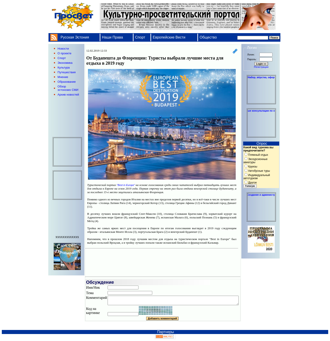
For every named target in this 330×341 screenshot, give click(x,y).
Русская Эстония (75, 37)
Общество (208, 37)
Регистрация (261, 67)
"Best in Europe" (126, 185)
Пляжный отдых (258, 154)
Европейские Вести (169, 37)
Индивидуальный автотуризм (256, 177)
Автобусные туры (259, 170)
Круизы (252, 166)
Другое (252, 182)
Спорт (140, 37)
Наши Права (113, 37)
